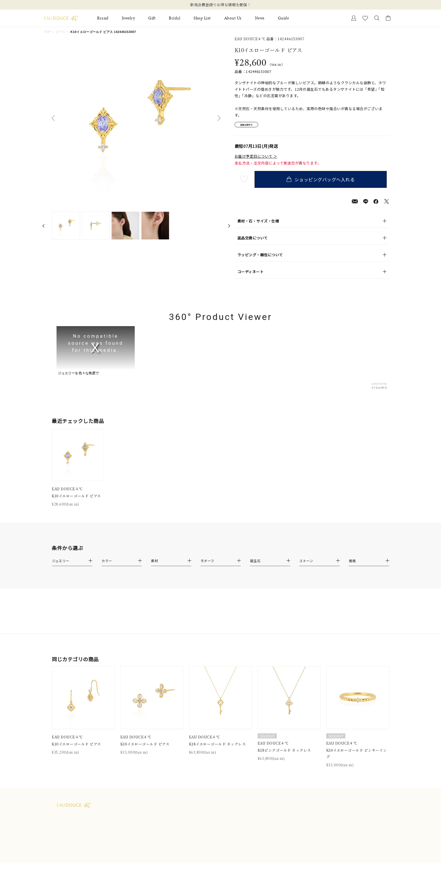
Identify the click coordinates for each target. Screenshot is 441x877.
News (260, 18)
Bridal (174, 18)
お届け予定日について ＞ (256, 158)
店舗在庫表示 (250, 126)
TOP (47, 32)
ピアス (60, 32)
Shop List (202, 18)
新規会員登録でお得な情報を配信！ (220, 5)
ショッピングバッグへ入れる (323, 181)
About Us (233, 18)
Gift (152, 18)
